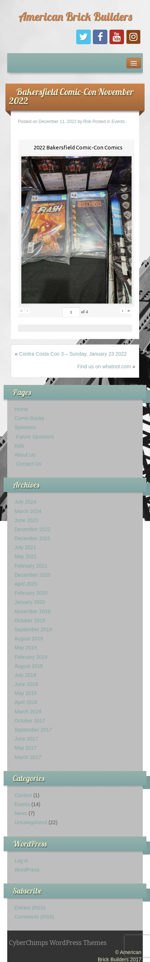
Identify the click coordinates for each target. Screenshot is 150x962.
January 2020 (29, 602)
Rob (87, 121)
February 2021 (30, 566)
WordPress (26, 870)
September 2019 (33, 629)
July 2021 (25, 547)
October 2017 (29, 721)
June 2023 (26, 520)
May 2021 (25, 556)
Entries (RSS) (30, 908)
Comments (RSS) (34, 917)
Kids (19, 446)
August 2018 (28, 666)
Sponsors (25, 427)
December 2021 (32, 538)
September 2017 (33, 730)
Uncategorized (30, 822)
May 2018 (25, 693)
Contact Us (28, 464)
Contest (23, 795)
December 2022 (32, 529)
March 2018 (27, 712)
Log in (21, 861)
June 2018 (26, 684)
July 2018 (25, 675)
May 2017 (25, 748)
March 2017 (27, 757)
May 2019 (25, 647)
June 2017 (26, 739)
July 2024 (25, 502)
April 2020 (25, 584)
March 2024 (27, 511)
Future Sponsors (35, 437)
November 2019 (32, 611)
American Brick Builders (75, 16)
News (20, 813)
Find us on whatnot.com (104, 366)
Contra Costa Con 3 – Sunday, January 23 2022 (73, 354)
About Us (24, 455)
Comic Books (29, 418)
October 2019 (29, 620)
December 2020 (32, 575)
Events (118, 121)
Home (21, 409)
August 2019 (28, 638)
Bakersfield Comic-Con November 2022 (71, 96)
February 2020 (30, 593)
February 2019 (30, 657)
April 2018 (25, 702)
